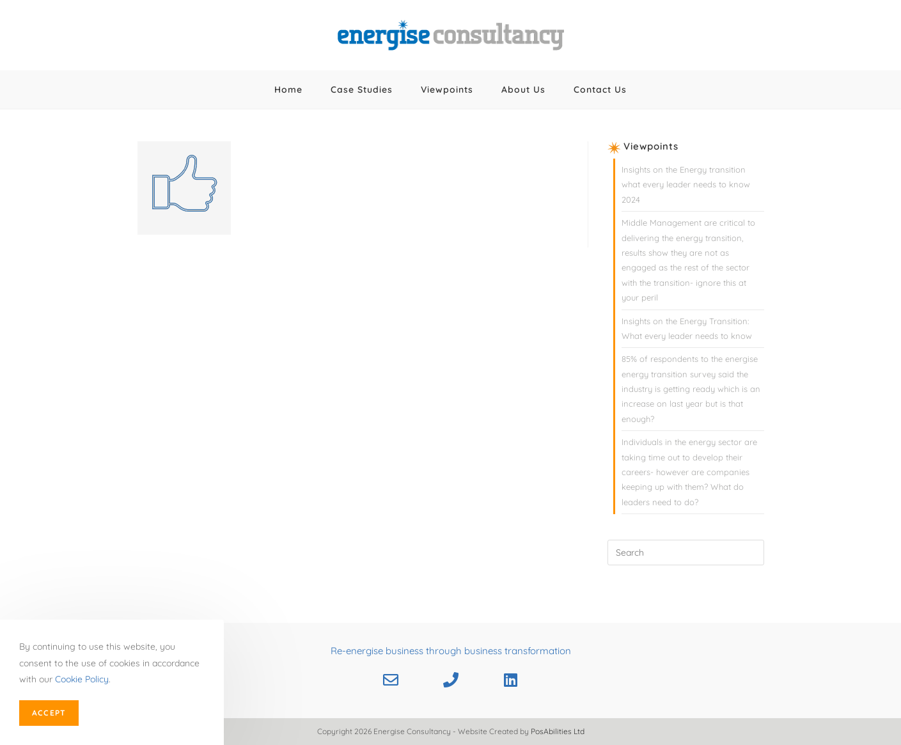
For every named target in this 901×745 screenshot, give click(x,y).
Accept (49, 713)
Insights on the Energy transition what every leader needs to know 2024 (686, 184)
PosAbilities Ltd (557, 731)
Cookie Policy (82, 679)
